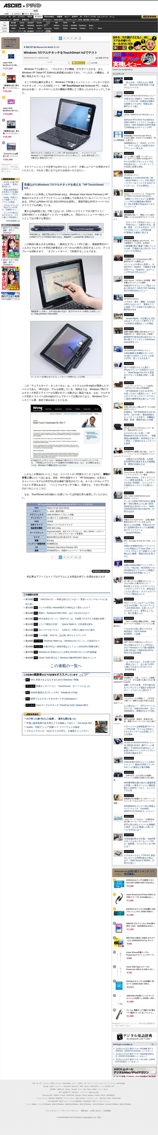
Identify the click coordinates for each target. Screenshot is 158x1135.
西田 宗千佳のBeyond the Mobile (39, 47)
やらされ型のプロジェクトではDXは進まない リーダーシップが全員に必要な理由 (139, 164)
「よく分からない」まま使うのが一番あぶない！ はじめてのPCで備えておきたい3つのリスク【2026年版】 (139, 666)
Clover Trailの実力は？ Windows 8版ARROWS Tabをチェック (67, 657)
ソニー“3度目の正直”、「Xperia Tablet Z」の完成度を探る (65, 624)
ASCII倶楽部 (150, 16)
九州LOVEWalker (98, 1104)
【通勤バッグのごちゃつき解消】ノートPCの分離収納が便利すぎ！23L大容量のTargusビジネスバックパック (139, 203)
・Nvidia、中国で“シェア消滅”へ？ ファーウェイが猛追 (10, 199)
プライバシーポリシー (70, 1111)
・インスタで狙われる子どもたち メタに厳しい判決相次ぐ (10, 215)
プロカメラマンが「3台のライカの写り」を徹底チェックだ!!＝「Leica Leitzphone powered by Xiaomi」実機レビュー (85, 731)
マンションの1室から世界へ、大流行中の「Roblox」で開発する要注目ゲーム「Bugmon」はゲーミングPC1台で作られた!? (139, 268)
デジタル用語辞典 (76, 1101)
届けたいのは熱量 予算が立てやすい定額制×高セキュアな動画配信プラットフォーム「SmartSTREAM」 (139, 529)
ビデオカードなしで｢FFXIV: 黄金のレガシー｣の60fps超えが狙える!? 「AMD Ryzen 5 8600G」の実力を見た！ (139, 859)
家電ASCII (25, 20)
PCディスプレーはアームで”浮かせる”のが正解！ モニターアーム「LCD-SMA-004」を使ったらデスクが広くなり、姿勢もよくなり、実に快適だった (139, 608)
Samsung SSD (47, 1095)
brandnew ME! (48, 31)
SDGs (80, 20)
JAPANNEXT (30, 31)
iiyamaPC (31, 23)
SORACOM (70, 1095)
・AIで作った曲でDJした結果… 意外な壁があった (10, 184)
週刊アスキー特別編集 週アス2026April (10, 230)
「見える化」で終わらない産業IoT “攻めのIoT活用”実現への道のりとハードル (139, 85)
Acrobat (22, 28)
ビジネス (21, 17)
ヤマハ (91, 28)
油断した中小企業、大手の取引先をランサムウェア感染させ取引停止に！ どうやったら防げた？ (139, 687)
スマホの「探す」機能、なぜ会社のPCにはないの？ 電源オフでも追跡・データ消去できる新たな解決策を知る (139, 306)
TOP (33, 1083)
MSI (56, 23)
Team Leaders (80, 1098)
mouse (22, 23)
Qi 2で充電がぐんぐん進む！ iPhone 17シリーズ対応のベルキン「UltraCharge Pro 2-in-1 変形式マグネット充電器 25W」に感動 (139, 372)
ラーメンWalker (31, 1104)
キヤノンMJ (22, 31)
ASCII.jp (12, 5)
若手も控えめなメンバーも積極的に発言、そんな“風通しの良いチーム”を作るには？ (139, 827)
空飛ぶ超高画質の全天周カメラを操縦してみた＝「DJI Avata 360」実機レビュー (66, 723)
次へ (77, 38)
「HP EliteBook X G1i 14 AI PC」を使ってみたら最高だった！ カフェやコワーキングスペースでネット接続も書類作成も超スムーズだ (140, 395)
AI (10, 17)
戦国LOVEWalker (125, 1104)
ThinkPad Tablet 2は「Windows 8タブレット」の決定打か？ (72, 641)
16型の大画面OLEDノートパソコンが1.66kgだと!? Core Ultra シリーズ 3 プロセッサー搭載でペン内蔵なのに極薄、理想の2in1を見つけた (139, 551)
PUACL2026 (94, 20)
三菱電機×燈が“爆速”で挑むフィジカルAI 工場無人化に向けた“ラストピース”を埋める (140, 248)
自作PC (75, 17)
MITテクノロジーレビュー (101, 1101)
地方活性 (86, 20)
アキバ (86, 17)
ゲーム (111, 17)
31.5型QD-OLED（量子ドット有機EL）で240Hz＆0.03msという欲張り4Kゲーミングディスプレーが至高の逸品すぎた (140, 749)
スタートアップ (102, 17)
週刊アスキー (47, 20)
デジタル (32, 5)
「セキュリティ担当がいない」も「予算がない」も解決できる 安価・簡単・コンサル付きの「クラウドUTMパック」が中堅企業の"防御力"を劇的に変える (139, 227)
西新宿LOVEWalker (71, 1104)
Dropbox (56, 28)
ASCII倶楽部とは (13, 221)
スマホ (93, 17)
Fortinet (82, 28)
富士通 (13, 23)
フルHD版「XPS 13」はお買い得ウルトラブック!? (62, 635)
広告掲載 (106, 1111)
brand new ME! (94, 1092)
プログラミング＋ (92, 1098)
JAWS (13, 28)
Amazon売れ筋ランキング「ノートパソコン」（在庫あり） (10, 43)
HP (74, 23)
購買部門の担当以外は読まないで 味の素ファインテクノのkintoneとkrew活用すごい (140, 339)
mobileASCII (87, 1101)
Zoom (100, 28)
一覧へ (152, 1044)
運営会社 (84, 1111)
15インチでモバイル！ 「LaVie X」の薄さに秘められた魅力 (66, 630)
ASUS (65, 23)
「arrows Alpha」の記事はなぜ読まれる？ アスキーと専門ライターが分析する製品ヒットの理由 (139, 321)
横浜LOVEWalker (58, 1104)
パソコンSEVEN (48, 22)
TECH (29, 17)
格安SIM (16, 20)
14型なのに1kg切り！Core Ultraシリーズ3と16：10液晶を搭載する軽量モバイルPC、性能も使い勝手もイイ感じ (139, 102)
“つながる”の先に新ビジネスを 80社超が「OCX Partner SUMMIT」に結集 (139, 631)
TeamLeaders (58, 20)
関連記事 (79, 494)
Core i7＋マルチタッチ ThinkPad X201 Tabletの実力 (62, 705)
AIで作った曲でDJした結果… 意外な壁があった (51, 718)
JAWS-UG (60, 1089)
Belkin (91, 25)
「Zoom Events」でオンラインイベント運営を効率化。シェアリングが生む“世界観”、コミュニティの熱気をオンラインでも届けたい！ (139, 482)
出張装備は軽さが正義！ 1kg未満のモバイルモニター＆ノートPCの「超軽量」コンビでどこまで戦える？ (139, 842)
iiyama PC (75, 1086)
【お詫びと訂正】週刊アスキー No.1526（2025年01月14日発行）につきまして (135, 1060)
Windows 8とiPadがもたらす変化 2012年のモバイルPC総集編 (67, 652)
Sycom (39, 23)
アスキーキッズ (6, 20)
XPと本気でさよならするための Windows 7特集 (55, 679)
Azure (39, 28)
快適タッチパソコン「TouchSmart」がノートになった (63, 686)
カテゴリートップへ (101, 571)
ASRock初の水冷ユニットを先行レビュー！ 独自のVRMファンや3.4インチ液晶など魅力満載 (139, 764)
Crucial (65, 25)
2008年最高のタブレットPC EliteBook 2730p (54, 692)
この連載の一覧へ (66, 665)
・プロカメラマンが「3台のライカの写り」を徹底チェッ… (10, 207)
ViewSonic (82, 25)
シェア (49, 62)
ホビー (67, 17)
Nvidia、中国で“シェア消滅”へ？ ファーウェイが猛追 (52, 727)
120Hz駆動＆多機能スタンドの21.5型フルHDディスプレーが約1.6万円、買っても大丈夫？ (139, 356)
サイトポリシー (52, 1111)
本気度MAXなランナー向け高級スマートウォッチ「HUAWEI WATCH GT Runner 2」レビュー (139, 808)
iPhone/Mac (49, 17)
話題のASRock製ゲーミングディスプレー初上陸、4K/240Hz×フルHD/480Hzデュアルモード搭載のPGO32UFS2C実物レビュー (139, 569)
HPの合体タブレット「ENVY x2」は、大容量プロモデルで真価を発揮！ (72, 618)
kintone (30, 28)
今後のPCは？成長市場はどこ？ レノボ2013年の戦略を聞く (72, 646)
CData (65, 28)
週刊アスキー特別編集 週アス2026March (10, 262)
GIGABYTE (39, 25)
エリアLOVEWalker (44, 1104)
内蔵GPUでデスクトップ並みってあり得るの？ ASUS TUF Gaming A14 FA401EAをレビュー (139, 288)
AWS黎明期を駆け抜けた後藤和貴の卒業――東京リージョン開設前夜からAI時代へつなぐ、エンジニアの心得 (140, 786)
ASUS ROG (30, 25)
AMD (22, 25)
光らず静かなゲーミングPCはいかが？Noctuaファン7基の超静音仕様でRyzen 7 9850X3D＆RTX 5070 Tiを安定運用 (139, 649)
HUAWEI (74, 25)
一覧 (68, 63)
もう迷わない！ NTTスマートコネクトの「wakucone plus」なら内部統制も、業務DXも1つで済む (139, 708)
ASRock (56, 25)
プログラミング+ (71, 20)
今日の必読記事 (53, 1101)
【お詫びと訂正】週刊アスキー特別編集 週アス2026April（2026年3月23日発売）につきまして (134, 1050)
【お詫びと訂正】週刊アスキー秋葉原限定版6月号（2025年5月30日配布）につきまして (134, 1055)
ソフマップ (39, 31)
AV (81, 17)
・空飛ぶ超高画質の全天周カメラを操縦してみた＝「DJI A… (10, 192)
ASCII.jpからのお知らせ (123, 1044)
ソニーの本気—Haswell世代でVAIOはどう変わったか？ (64, 607)
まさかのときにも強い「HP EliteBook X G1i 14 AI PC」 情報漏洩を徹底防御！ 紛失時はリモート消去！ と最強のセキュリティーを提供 (140, 438)
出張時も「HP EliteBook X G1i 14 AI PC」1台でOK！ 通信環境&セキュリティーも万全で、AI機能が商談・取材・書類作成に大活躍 (139, 416)
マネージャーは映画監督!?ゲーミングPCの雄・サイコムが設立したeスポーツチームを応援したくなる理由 (139, 730)
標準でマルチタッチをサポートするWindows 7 (54, 698)
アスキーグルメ (36, 20)
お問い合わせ (95, 1111)
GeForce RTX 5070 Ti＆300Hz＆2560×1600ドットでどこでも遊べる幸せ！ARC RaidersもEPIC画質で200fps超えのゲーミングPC (140, 124)
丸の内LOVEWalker (111, 1104)
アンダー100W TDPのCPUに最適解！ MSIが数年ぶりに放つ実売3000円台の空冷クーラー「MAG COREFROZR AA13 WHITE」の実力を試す (139, 506)
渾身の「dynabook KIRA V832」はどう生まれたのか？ (64, 613)
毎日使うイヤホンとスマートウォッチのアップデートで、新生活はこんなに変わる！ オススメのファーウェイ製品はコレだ (140, 590)
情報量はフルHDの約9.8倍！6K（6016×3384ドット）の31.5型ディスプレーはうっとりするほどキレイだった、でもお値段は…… (139, 182)
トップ (4, 17)
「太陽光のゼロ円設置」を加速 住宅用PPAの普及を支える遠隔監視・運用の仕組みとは (139, 461)
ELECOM (13, 25)
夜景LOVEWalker (85, 1104)
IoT (14, 17)
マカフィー (13, 31)
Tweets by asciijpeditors (122, 69)
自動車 (59, 17)
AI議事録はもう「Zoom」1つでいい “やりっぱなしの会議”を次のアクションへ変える (139, 145)
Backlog (74, 28)
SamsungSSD (46, 25)
